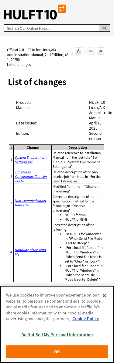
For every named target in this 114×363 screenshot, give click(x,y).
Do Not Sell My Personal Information (57, 335)
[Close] (104, 295)
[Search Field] (57, 28)
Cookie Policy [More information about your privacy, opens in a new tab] (85, 318)
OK (57, 352)
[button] (104, 28)
